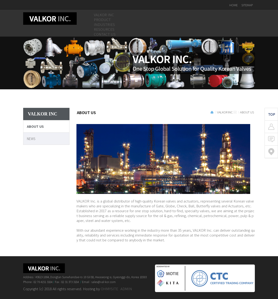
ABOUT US (35, 126)
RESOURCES (104, 29)
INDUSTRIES (104, 24)
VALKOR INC (104, 14)
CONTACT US (105, 34)
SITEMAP (247, 5)
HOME (233, 5)
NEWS (31, 138)
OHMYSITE (109, 288)
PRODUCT (102, 19)
